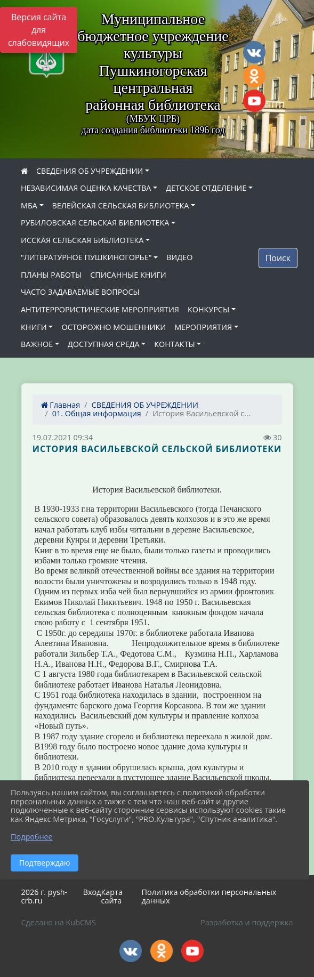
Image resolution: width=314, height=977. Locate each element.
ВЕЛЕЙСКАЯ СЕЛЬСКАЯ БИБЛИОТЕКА (120, 205)
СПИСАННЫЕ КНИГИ (128, 275)
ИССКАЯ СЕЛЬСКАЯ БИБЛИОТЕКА (82, 240)
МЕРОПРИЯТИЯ (203, 327)
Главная (60, 405)
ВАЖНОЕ (37, 344)
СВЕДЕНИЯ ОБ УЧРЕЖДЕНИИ (89, 171)
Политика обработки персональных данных (209, 896)
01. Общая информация (96, 413)
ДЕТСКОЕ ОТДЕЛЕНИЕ (206, 188)
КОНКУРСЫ (208, 309)
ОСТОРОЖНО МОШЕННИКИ (113, 327)
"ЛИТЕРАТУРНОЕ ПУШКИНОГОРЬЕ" (86, 257)
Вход (92, 892)
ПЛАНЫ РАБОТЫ (51, 275)
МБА (29, 205)
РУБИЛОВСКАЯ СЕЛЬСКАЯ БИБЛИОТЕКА (95, 222)
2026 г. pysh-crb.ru (44, 896)
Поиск (278, 258)
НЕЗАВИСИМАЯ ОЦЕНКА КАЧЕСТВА (86, 188)
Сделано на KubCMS (58, 922)
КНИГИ (34, 327)
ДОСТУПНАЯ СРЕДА (104, 344)
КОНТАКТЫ (174, 344)
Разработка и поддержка (246, 922)
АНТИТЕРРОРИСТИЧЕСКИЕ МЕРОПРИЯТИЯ (100, 309)
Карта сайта (112, 896)
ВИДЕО (179, 257)
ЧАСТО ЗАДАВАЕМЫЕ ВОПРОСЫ (80, 292)
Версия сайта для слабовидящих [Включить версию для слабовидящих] (38, 30)
